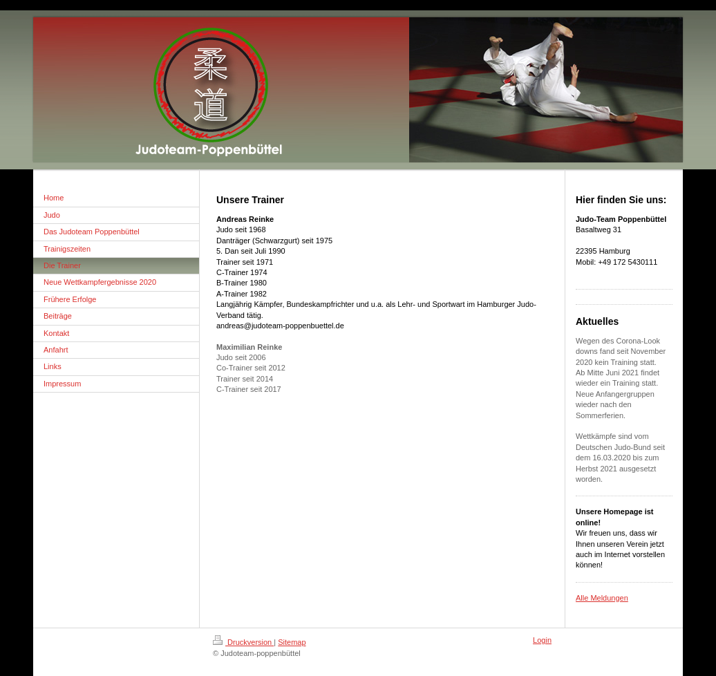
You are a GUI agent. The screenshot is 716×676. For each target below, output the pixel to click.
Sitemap (291, 642)
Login (542, 640)
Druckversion (243, 642)
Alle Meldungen (602, 598)
